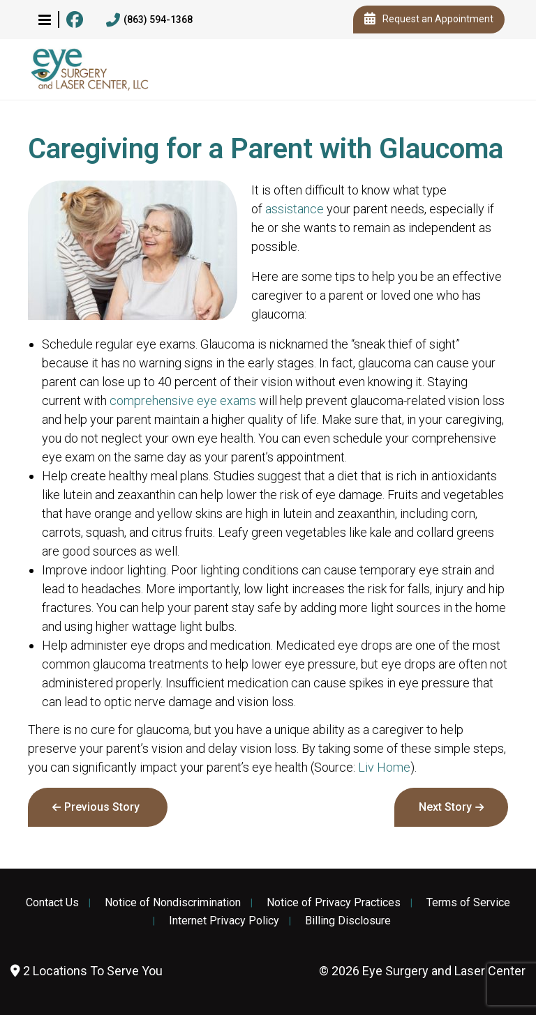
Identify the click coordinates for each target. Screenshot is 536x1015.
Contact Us (52, 902)
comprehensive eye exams (183, 400)
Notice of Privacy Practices (334, 902)
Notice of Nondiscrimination (173, 902)
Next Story (445, 807)
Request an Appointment (428, 19)
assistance (294, 208)
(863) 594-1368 (149, 20)
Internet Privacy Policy (224, 920)
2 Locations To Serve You (86, 970)
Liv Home (384, 767)
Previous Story (102, 807)
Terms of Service (468, 902)
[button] (44, 19)
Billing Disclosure (348, 920)
